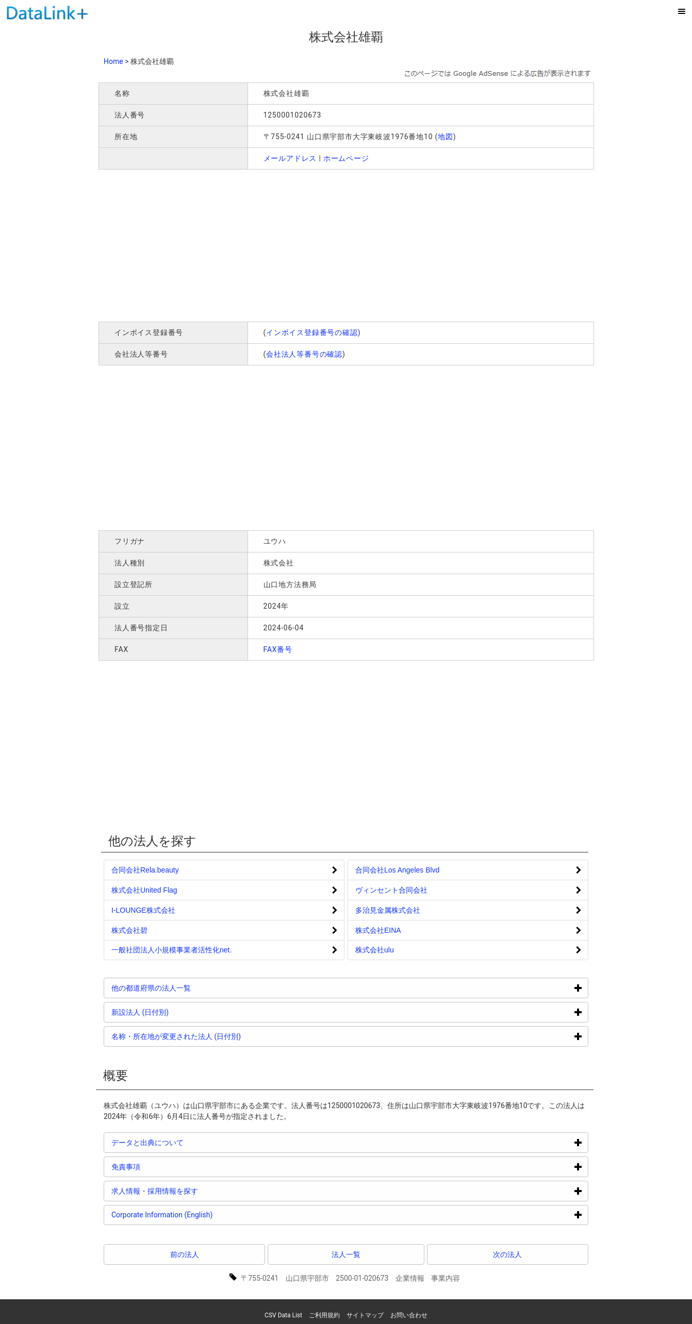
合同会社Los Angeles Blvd (397, 870)
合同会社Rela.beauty (145, 870)
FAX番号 (278, 649)
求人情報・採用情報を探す (193, 1190)
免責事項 (164, 1166)
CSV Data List (283, 1315)
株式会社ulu (374, 950)
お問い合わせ (408, 1315)
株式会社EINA (378, 930)
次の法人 (507, 1254)
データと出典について (186, 1142)
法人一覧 (346, 1254)
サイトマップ (365, 1315)
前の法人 (184, 1254)
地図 (445, 136)
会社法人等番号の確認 (304, 354)
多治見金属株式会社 (387, 910)
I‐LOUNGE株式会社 (143, 910)
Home (113, 61)
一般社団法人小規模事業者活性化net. (171, 950)
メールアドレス (290, 158)
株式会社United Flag (144, 890)
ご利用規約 (324, 1315)
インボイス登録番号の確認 (312, 332)
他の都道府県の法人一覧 (190, 987)
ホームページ (346, 158)
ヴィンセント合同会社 (391, 890)
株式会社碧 (129, 930)
